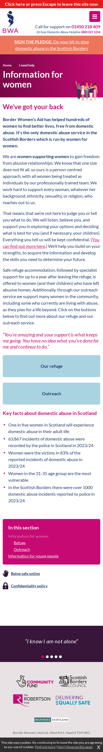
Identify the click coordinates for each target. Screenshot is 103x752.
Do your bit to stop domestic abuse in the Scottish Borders (51, 45)
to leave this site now (51, 4)
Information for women (28, 536)
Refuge (20, 542)
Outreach (22, 549)
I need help (27, 65)
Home (7, 65)
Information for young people (33, 556)
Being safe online (25, 573)
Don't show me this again (75, 747)
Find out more (45, 747)
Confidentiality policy (29, 585)
